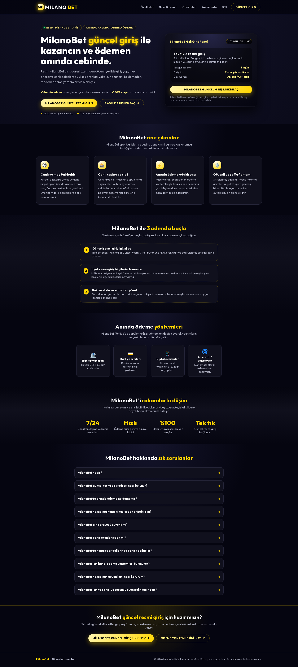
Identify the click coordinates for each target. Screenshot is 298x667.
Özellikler (147, 7)
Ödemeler (189, 7)
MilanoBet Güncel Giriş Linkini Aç (211, 89)
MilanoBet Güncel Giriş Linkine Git (121, 638)
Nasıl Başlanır (168, 7)
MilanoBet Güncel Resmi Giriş (69, 103)
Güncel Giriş (245, 7)
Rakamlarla (209, 7)
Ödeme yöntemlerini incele (183, 638)
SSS (224, 7)
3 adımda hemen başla (121, 103)
